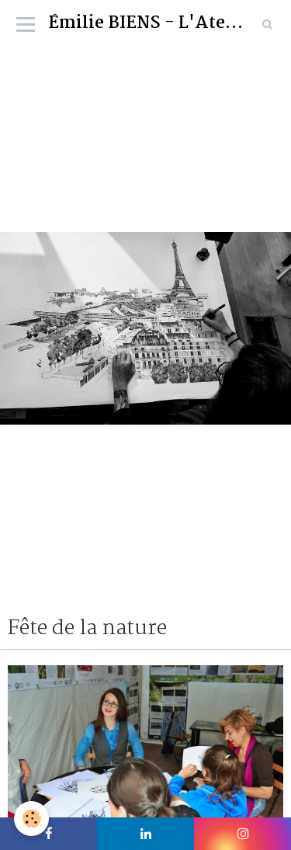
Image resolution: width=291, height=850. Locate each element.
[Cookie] (31, 818)
